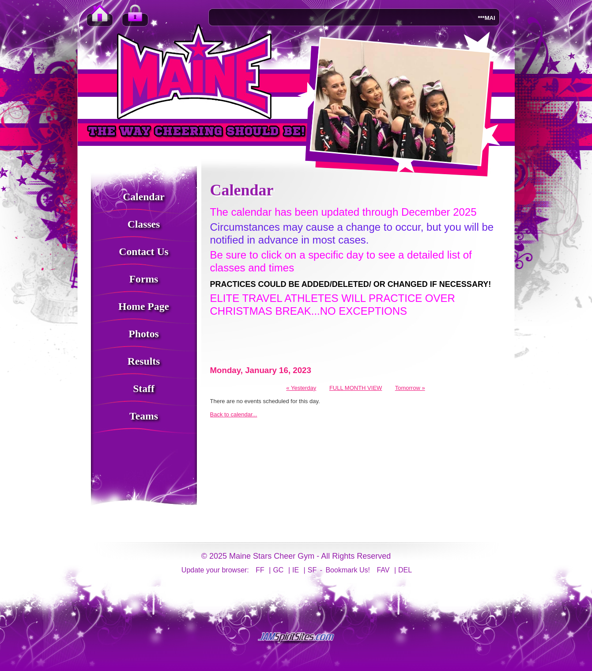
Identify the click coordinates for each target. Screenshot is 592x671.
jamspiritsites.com (296, 638)
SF (312, 570)
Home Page (143, 306)
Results (144, 361)
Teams (143, 416)
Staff (144, 388)
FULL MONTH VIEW (355, 388)
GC (278, 570)
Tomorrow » (410, 388)
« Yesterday (301, 388)
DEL (405, 570)
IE (295, 570)
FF (260, 570)
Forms (143, 279)
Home (99, 17)
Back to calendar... (233, 414)
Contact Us (143, 251)
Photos (143, 333)
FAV (383, 570)
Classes (144, 224)
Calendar (144, 196)
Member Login (135, 17)
